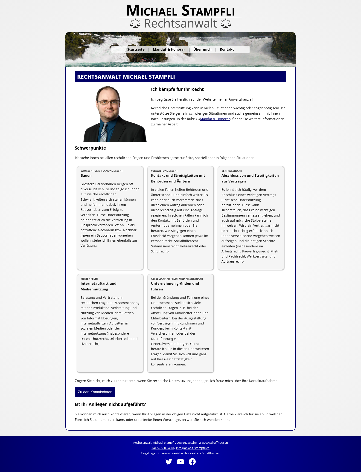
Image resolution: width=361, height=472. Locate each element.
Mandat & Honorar (169, 49)
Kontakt (227, 49)
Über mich (202, 49)
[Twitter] (169, 466)
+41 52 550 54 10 (162, 448)
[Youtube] (181, 466)
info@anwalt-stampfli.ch (193, 448)
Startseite (136, 49)
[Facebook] (192, 466)
